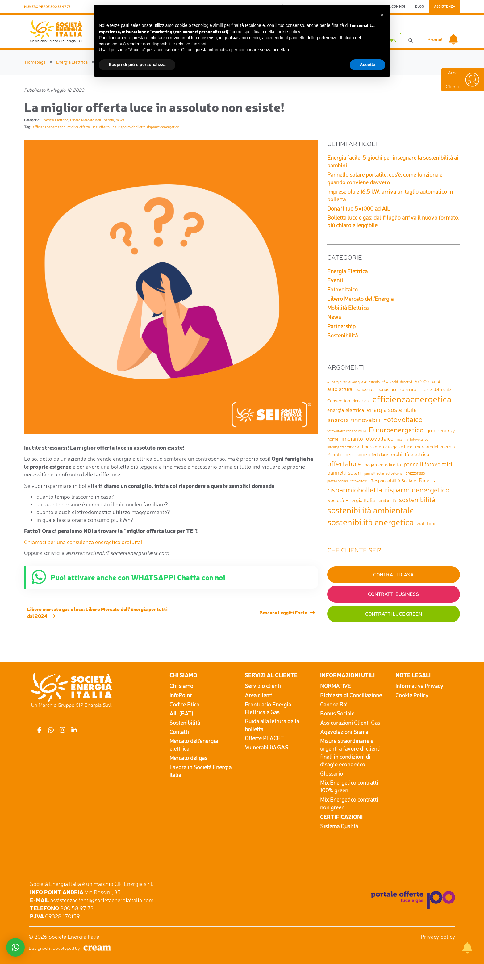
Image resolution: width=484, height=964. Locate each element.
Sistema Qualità (339, 826)
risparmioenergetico (163, 126)
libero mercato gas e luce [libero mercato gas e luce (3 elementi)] (387, 447)
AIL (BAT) (181, 713)
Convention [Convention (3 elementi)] (338, 401)
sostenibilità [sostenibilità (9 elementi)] (417, 500)
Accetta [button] (367, 64)
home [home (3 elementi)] (333, 439)
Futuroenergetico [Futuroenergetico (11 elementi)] (396, 429)
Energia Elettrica (72, 62)
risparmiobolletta (131, 126)
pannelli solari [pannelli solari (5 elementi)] (344, 472)
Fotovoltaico (342, 289)
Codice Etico (184, 704)
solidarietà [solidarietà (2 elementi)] (387, 500)
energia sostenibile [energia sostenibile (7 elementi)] (392, 409)
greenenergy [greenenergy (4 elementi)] (440, 430)
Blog (419, 6)
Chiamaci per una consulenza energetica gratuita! (83, 542)
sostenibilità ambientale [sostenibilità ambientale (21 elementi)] (370, 510)
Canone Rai (334, 704)
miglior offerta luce (82, 126)
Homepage (35, 62)
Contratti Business (393, 594)
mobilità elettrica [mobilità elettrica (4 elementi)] (410, 454)
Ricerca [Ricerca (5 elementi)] (428, 480)
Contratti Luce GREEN (393, 614)
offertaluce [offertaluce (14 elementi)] (344, 463)
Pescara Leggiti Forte (283, 612)
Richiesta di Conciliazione (351, 695)
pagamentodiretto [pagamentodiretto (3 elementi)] (383, 464)
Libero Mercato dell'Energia (92, 120)
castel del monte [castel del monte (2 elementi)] (437, 389)
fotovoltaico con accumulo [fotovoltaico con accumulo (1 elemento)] (346, 431)
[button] (382, 15)
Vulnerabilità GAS (266, 747)
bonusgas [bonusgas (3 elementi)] (364, 389)
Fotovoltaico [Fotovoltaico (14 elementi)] (403, 419)
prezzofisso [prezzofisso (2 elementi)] (415, 473)
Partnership (341, 326)
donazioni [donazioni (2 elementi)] (361, 400)
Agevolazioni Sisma (344, 731)
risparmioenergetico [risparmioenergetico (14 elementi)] (417, 489)
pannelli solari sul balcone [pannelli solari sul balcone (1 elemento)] (383, 474)
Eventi (335, 280)
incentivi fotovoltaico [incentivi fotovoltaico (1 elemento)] (412, 440)
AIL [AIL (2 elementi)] (441, 381)
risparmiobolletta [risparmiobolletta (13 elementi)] (354, 489)
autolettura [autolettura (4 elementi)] (340, 389)
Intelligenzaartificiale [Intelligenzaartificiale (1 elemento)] (343, 447)
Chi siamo (181, 685)
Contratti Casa (393, 575)
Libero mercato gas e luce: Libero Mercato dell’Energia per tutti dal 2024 (97, 612)
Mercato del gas (188, 757)
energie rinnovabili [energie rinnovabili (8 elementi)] (353, 420)
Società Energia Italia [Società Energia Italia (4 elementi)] (351, 500)
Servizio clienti (263, 685)
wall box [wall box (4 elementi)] (425, 523)
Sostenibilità (342, 335)
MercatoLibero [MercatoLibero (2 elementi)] (340, 454)
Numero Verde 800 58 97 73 (47, 7)
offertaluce (107, 126)
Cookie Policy (411, 695)
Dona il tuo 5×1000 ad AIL (358, 208)
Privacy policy (438, 936)
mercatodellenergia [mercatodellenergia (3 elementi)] (435, 447)
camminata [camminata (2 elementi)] (410, 389)
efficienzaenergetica (49, 126)
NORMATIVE (335, 685)
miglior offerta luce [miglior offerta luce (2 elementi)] (371, 454)
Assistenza (444, 6)
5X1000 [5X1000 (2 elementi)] (422, 381)
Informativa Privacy (419, 685)
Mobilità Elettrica (348, 307)
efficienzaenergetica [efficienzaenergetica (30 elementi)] (412, 398)
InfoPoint (180, 695)
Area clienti (259, 695)
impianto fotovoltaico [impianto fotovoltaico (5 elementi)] (367, 438)
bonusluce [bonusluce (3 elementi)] (387, 389)
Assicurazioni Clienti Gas (350, 722)
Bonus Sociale (337, 713)
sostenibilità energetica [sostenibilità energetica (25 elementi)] (370, 522)
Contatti (179, 731)
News (119, 120)
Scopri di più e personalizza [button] (137, 64)
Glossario (331, 773)
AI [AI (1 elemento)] (433, 382)
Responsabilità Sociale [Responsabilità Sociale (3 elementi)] (393, 481)
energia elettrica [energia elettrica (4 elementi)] (345, 410)
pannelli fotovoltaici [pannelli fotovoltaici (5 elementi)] (428, 464)
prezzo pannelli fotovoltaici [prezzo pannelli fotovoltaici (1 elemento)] (347, 481)
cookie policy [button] (288, 31)
